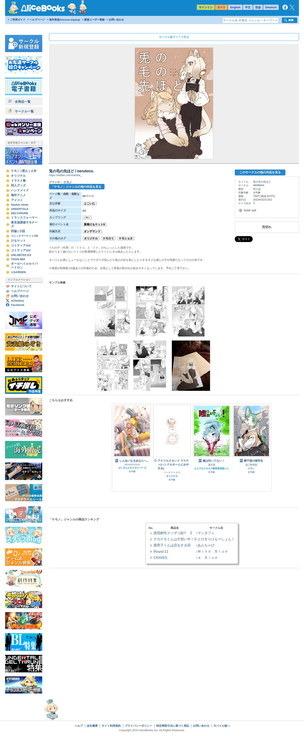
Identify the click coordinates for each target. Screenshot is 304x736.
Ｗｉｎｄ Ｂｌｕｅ (213, 551)
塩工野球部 (251, 465)
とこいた (89, 203)
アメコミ (17, 200)
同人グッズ (18, 185)
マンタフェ (206, 533)
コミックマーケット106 (24, 235)
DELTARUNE (19, 213)
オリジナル (18, 175)
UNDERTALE (19, 209)
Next (264, 447)
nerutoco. (259, 185)
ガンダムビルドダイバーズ (132, 467)
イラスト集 (18, 180)
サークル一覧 (21, 111)
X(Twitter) (17, 300)
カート (221, 7)
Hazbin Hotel (19, 204)
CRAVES (160, 558)
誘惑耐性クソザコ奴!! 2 (172, 533)
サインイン (206, 7)
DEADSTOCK (132, 464)
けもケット (18, 240)
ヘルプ (79, 725)
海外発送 (64, 19)
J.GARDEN (18, 272)
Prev (118, 447)
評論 (14, 231)
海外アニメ (18, 195)
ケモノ (15, 170)
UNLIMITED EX (21, 255)
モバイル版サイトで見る (174, 36)
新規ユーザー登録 (94, 19)
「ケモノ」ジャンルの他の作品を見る (76, 186)
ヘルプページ (37, 19)
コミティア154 (21, 245)
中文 (248, 7)
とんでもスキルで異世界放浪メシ (211, 468)
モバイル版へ (221, 725)
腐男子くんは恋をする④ (172, 545)
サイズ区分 (244, 203)
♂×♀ (87, 217)
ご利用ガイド (17, 19)
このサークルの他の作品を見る (260, 172)
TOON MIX (18, 259)
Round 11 (160, 551)
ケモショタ (126, 238)
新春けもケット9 (94, 224)
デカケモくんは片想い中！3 (174, 539)
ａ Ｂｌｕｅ (208, 557)
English (235, 7)
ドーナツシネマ (172, 472)
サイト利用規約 (111, 725)
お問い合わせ (116, 19)
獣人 (25, 170)
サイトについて (21, 286)
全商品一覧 (19, 101)
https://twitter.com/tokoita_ (65, 175)
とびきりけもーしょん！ (216, 539)
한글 (258, 7)
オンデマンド (92, 231)
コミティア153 (21, 250)
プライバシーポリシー (138, 725)
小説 (22, 231)
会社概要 (92, 725)
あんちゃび (206, 545)
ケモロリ (108, 238)
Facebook (17, 304)
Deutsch (271, 7)
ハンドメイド (20, 190)
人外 (34, 170)
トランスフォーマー (24, 217)
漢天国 (211, 465)
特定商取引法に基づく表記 (172, 725)
